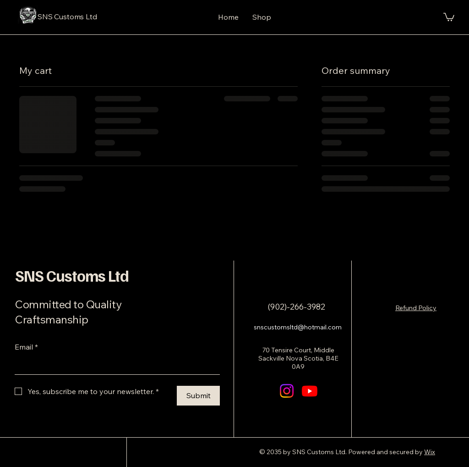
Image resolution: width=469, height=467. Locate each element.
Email (26, 346)
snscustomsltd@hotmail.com (298, 327)
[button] (448, 16)
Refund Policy (415, 308)
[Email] (114, 365)
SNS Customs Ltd (72, 275)
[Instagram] (287, 391)
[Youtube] (309, 391)
